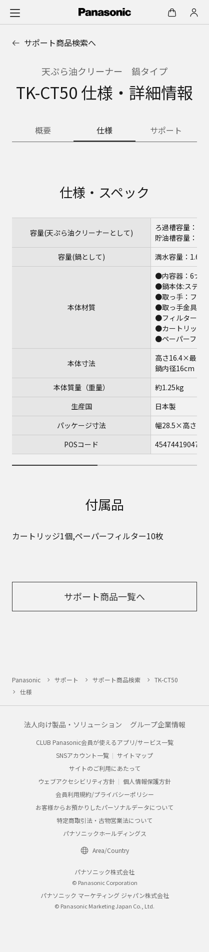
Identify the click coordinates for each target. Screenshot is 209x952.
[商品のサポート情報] (166, 131)
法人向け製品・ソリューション (73, 724)
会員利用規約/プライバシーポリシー (105, 794)
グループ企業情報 (158, 724)
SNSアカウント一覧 (82, 755)
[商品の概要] (43, 131)
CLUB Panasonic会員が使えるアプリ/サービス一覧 (105, 742)
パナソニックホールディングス (104, 833)
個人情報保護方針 (147, 781)
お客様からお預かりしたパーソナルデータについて (105, 807)
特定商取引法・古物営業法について (104, 820)
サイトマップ (135, 755)
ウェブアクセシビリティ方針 (76, 781)
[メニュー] (15, 13)
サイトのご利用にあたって (104, 768)
